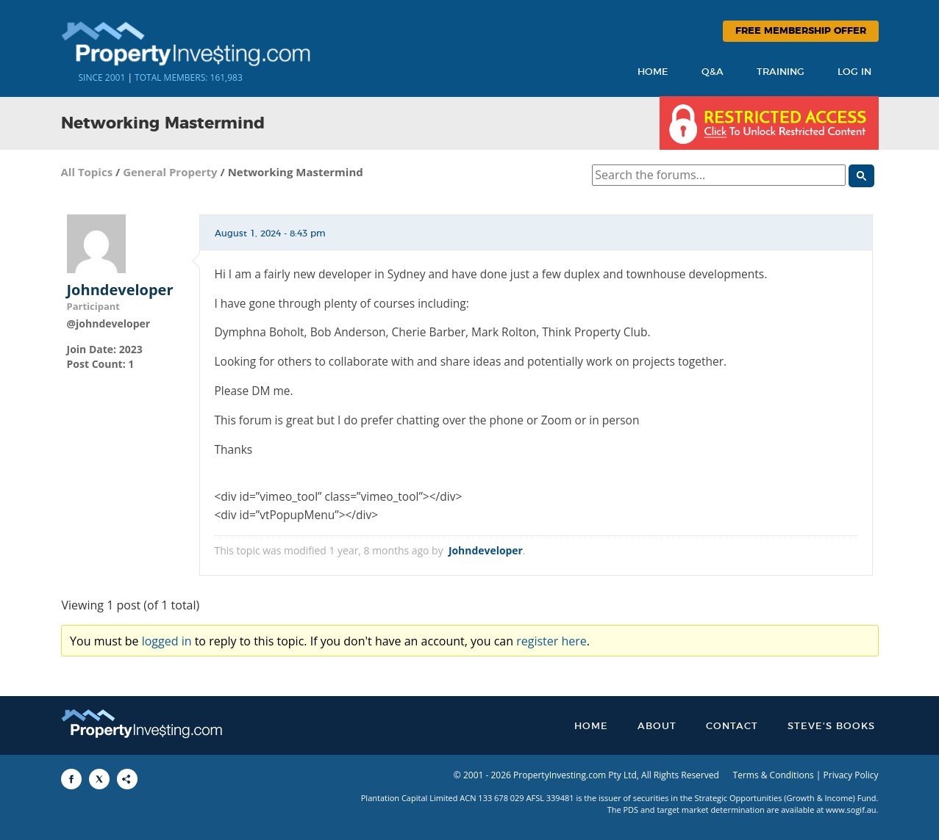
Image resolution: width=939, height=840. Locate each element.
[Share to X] (99, 779)
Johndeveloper (120, 290)
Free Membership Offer (800, 31)
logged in (167, 641)
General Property (170, 171)
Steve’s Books (831, 726)
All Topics (87, 171)
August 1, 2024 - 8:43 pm (270, 233)
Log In (854, 72)
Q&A (712, 72)
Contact (732, 726)
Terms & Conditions (773, 775)
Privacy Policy (851, 775)
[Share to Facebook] (71, 779)
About (657, 726)
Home (653, 72)
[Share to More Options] (127, 779)
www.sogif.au (851, 809)
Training (780, 72)
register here (551, 641)
